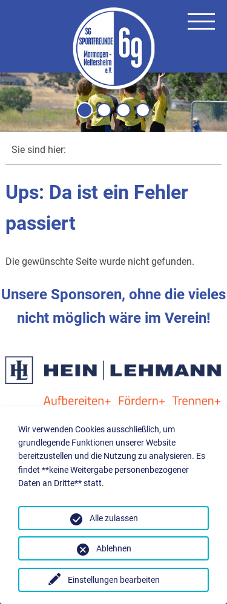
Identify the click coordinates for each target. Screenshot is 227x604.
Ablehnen (113, 548)
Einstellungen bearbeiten (114, 580)
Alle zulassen (114, 518)
